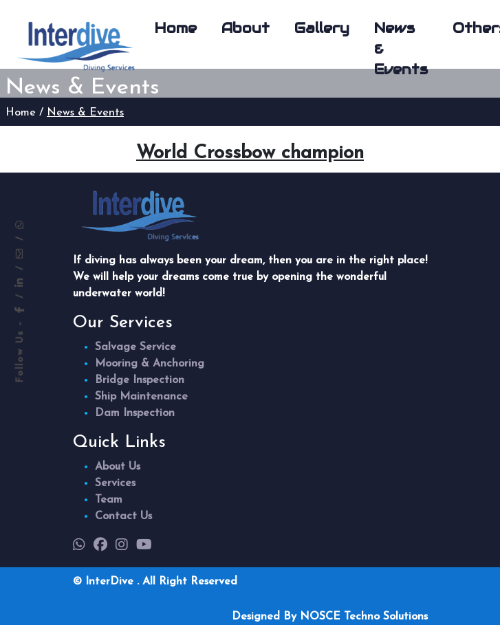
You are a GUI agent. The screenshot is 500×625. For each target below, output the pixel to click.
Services (115, 483)
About (245, 28)
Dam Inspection (135, 413)
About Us (117, 466)
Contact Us (123, 516)
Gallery (321, 28)
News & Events (401, 48)
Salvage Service (135, 347)
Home (176, 28)
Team (108, 499)
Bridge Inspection (139, 380)
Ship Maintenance (141, 396)
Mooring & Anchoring (149, 363)
